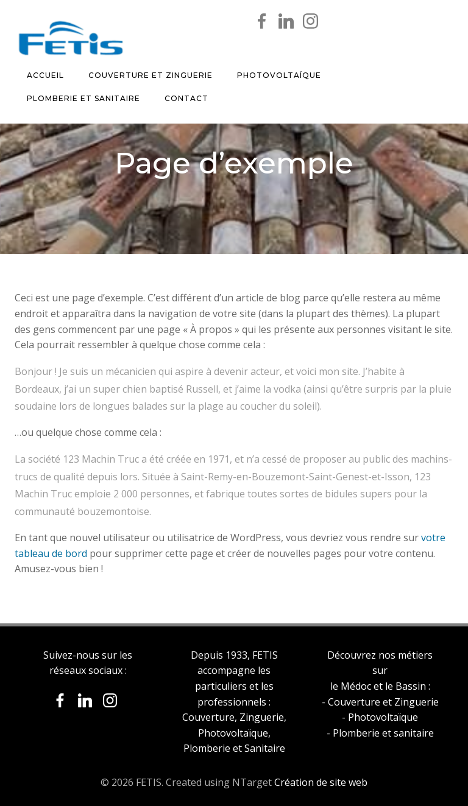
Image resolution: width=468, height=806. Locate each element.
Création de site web (320, 782)
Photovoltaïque (279, 75)
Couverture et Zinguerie (150, 75)
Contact (186, 98)
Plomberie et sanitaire (383, 733)
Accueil (45, 75)
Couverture (208, 717)
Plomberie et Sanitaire (83, 98)
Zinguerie (261, 717)
